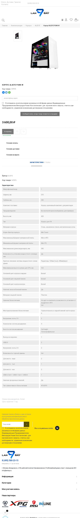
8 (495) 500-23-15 (33, 3)
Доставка (10, 2)
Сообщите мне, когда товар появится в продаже (40, 114)
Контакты (4, 4)
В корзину (7, 131)
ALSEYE (10, 176)
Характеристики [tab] (36, 162)
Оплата (3, 2)
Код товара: (6, 89)
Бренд (4, 176)
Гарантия (17, 2)
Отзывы (47, 162)
